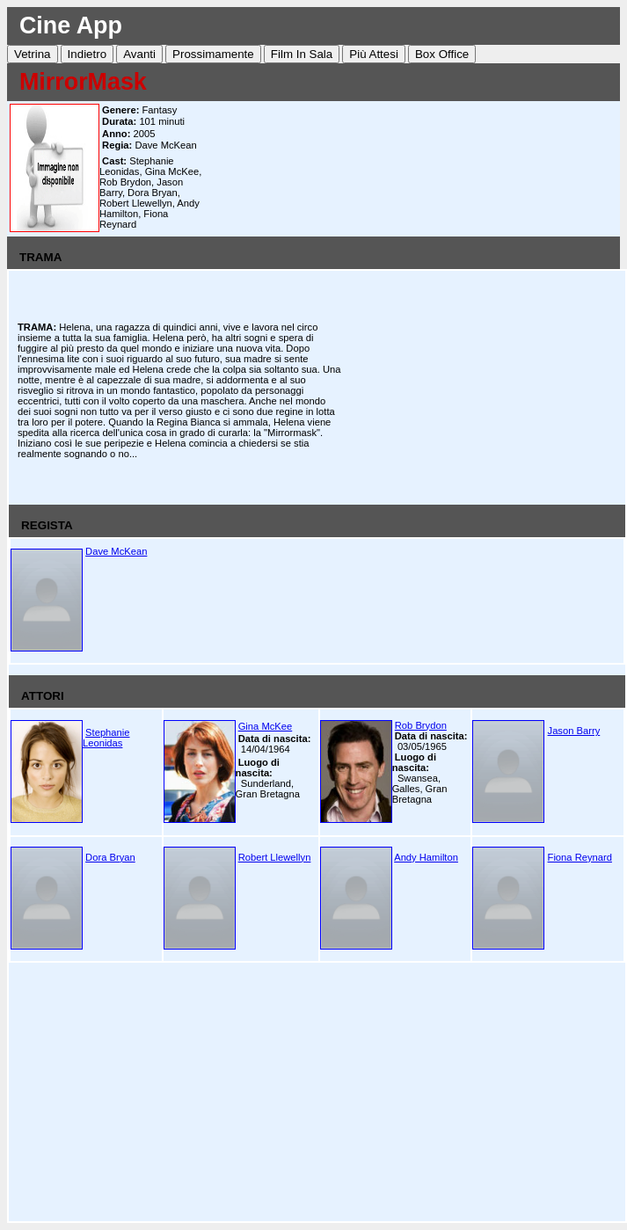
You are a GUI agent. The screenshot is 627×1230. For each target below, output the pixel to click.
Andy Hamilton (426, 857)
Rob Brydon (421, 725)
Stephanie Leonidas (106, 737)
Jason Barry (574, 730)
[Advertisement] (414, 168)
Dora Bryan (110, 857)
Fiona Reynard (580, 857)
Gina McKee (265, 726)
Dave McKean (116, 551)
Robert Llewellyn (274, 857)
